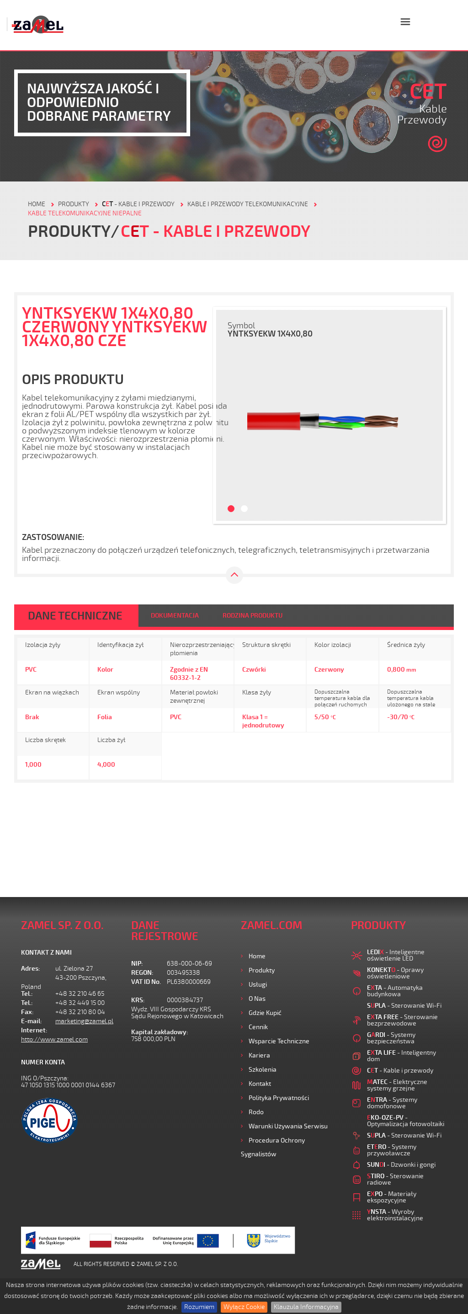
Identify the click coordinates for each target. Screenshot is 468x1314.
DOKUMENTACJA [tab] (175, 616)
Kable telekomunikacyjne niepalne (85, 213)
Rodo (256, 1112)
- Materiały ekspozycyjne (391, 1197)
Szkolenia (263, 1070)
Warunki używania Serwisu (288, 1126)
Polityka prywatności (279, 1098)
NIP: (137, 963)
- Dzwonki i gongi (401, 1165)
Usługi (258, 984)
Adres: (30, 968)
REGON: (142, 972)
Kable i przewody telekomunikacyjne (247, 204)
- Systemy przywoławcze (391, 1150)
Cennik (258, 1027)
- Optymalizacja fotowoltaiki (405, 1121)
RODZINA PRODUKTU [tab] (252, 616)
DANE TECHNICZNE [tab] (75, 616)
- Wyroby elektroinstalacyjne (395, 1215)
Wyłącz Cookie (244, 1307)
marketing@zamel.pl (84, 1021)
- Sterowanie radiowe (395, 1179)
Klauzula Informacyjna (306, 1307)
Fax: (27, 1012)
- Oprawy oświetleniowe (395, 973)
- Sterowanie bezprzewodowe (402, 1020)
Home (257, 956)
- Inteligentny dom (401, 1056)
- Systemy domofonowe (392, 1103)
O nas (257, 999)
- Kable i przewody (138, 204)
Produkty (262, 970)
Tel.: (27, 993)
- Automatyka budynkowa (395, 991)
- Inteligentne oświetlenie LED (396, 955)
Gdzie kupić (265, 1013)
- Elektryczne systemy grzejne (397, 1085)
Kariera (259, 1055)
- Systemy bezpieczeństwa (391, 1038)
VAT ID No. (146, 981)
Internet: (34, 1030)
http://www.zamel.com (54, 1039)
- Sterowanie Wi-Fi (404, 1006)
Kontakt (260, 1084)
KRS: (138, 1000)
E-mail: (31, 1021)
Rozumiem (199, 1307)
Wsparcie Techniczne (279, 1041)
